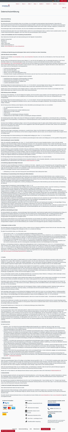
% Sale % (48, 3)
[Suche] (55, 1)
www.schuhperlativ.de (19, 46)
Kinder (29, 3)
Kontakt (53, 428)
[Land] (52, 1)
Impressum (14, 428)
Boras (35, 3)
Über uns (64, 7)
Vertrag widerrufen (45, 429)
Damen (17, 3)
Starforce (55, 3)
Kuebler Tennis (62, 3)
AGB (31, 428)
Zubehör (41, 3)
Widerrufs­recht (36, 428)
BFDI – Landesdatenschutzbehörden (13, 355)
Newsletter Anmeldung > (54, 404)
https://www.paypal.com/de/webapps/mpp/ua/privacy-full (14, 251)
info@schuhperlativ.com (31, 160)
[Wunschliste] (58, 1)
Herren (23, 3)
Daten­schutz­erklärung (23, 428)
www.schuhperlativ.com (9, 46)
